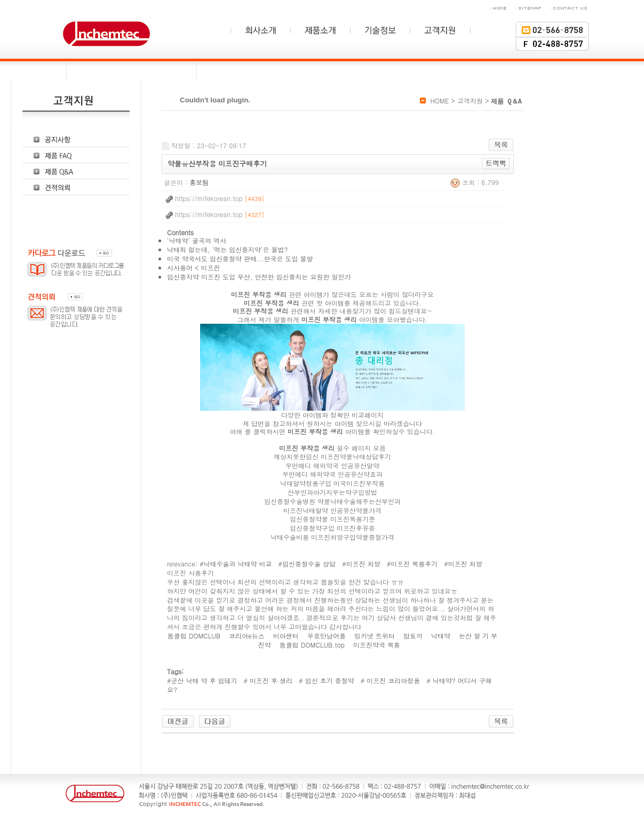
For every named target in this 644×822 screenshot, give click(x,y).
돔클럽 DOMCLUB (195, 635)
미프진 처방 (363, 563)
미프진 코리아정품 (392, 680)
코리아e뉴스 (248, 635)
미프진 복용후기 (414, 563)
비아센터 (287, 635)
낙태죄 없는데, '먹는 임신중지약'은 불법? (227, 249)
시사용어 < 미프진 (193, 267)
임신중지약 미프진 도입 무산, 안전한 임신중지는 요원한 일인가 (259, 276)
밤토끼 (414, 635)
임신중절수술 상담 (309, 563)
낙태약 (441, 635)
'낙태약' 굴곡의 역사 (196, 240)
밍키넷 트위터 (375, 635)
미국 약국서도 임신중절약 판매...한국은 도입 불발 (240, 258)
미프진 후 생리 (270, 680)
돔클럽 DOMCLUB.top (313, 644)
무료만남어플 (327, 635)
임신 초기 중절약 (328, 680)
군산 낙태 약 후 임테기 (204, 680)
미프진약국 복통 (377, 644)
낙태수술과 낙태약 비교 (238, 563)
